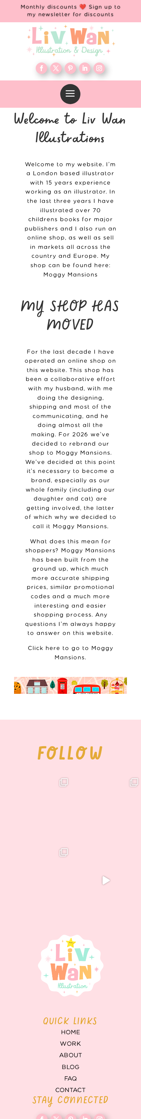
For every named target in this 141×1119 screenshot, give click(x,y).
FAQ (70, 1079)
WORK (70, 1044)
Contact (70, 1090)
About (70, 1055)
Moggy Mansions (70, 275)
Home (70, 1032)
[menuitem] (70, 94)
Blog (70, 1067)
